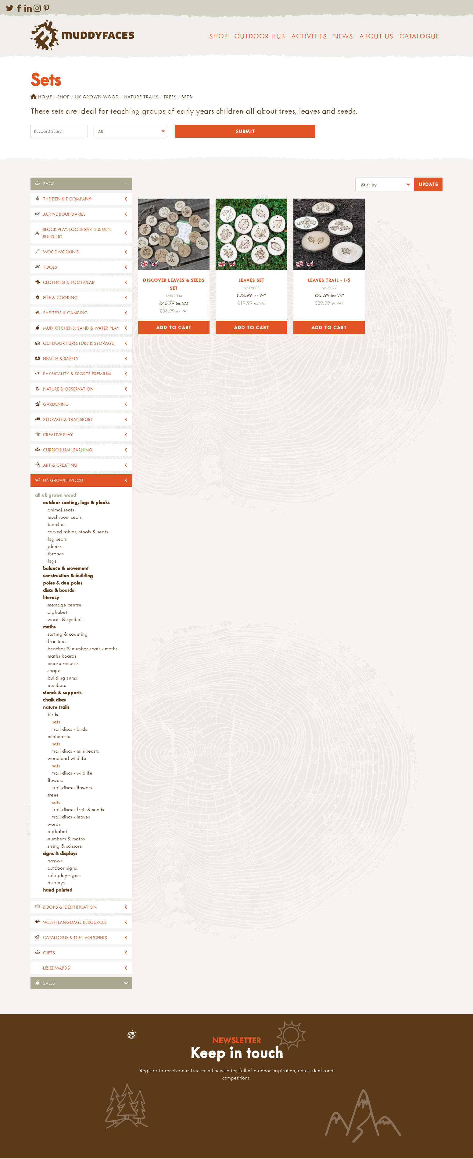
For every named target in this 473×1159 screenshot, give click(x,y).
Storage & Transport (68, 420)
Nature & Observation (68, 389)
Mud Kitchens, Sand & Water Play (81, 328)
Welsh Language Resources (75, 923)
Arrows (55, 861)
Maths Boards (62, 656)
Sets (56, 722)
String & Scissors (64, 846)
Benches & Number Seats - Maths (82, 649)
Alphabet (57, 613)
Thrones (56, 554)
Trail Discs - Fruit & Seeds (78, 810)
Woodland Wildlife (67, 759)
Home (41, 97)
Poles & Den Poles (62, 583)
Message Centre (64, 605)
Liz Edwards (56, 968)
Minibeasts (59, 737)
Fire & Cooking (60, 298)
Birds (53, 715)
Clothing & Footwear (69, 283)
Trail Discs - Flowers (72, 788)
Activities (309, 36)
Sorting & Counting (68, 634)
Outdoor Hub (259, 36)
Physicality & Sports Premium (77, 374)
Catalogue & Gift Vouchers (75, 938)
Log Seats (57, 539)
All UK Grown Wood (55, 496)
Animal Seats (61, 510)
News (343, 36)
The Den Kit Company (67, 199)
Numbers (57, 686)
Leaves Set (251, 281)
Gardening (56, 405)
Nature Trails (141, 97)
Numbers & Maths (66, 839)
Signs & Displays (60, 854)
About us (376, 36)
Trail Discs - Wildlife (72, 773)
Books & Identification (70, 907)
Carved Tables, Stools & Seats (78, 532)
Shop (218, 36)
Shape (54, 671)
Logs (52, 561)
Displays (56, 883)
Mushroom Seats (65, 517)
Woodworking (61, 252)
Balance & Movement (65, 569)
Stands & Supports (62, 693)
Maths (49, 627)
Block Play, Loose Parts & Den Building (77, 233)
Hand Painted (57, 890)
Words (54, 825)
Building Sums (62, 678)
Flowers (55, 781)
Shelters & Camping (65, 313)
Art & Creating (60, 465)
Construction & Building (68, 576)
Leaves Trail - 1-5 (329, 281)
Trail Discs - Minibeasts (75, 751)
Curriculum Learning (67, 450)
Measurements (63, 664)
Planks (55, 547)
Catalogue (419, 36)
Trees (170, 97)
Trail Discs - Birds (69, 729)
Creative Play (58, 435)
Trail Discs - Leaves (71, 817)
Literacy (51, 598)
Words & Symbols (65, 620)
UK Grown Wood (97, 97)
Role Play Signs (63, 876)
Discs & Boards (58, 591)
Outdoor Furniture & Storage (78, 344)
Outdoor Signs (62, 868)
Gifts (49, 953)
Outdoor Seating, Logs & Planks (76, 503)
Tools (50, 267)
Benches (56, 525)
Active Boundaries (64, 214)
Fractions (57, 642)
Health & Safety (61, 359)
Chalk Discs (54, 700)
